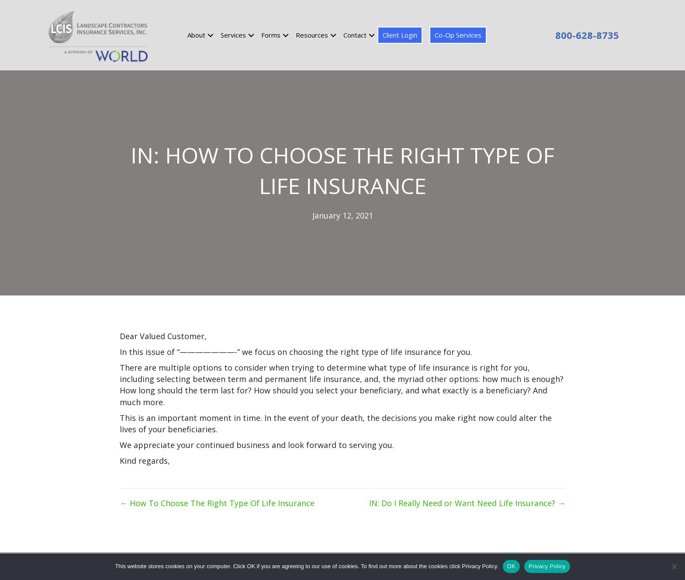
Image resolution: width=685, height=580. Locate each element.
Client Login (400, 35)
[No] (674, 566)
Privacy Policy (547, 566)
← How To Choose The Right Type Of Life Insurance (217, 503)
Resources (312, 35)
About (196, 35)
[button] (210, 35)
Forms (270, 35)
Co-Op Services (458, 35)
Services (233, 35)
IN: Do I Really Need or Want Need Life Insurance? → (467, 503)
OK (511, 566)
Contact (355, 35)
